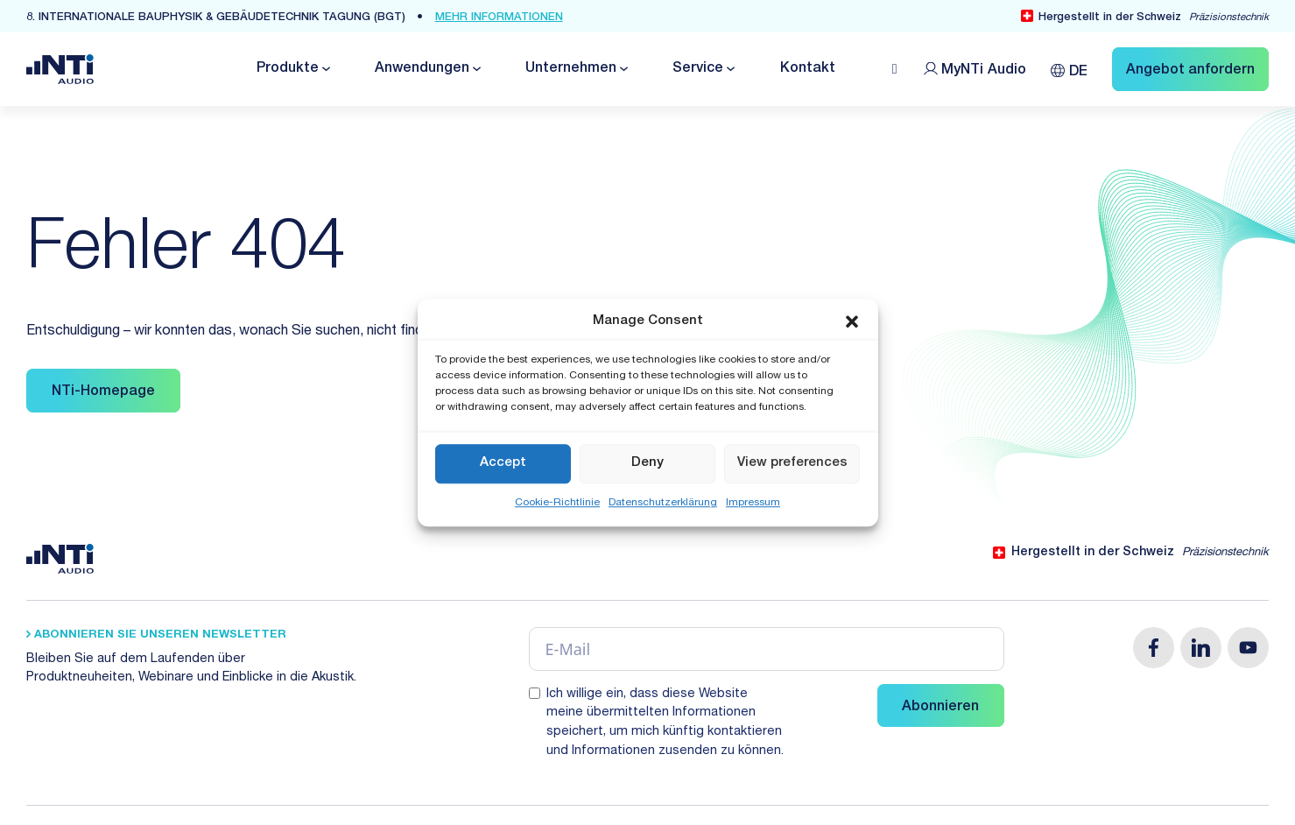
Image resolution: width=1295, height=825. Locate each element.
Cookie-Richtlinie (557, 502)
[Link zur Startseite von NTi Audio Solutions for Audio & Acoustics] (60, 70)
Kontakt (807, 69)
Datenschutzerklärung (663, 502)
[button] (852, 322)
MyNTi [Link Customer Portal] (983, 70)
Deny (647, 462)
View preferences (792, 462)
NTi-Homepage (103, 392)
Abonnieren (940, 708)
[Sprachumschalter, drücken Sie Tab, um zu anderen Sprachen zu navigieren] (1069, 68)
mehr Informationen (499, 18)
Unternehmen (570, 69)
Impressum (753, 502)
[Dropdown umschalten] (325, 69)
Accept (503, 462)
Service (697, 69)
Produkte (288, 69)
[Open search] (894, 69)
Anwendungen (422, 69)
